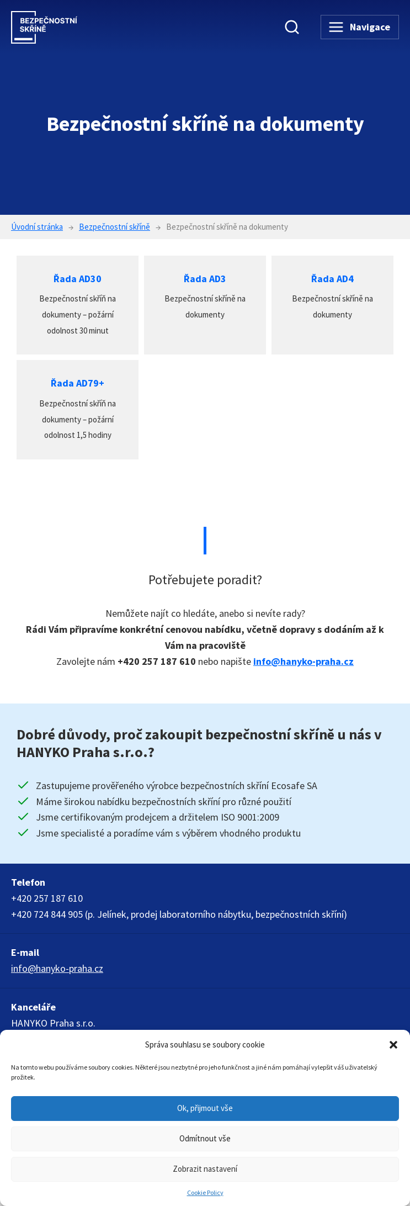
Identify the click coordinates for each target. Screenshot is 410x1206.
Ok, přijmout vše (205, 1108)
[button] (393, 1044)
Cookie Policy (205, 1192)
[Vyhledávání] (292, 27)
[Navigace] (360, 27)
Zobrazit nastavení (205, 1168)
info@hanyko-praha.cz (303, 661)
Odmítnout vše (205, 1138)
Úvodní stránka (37, 226)
